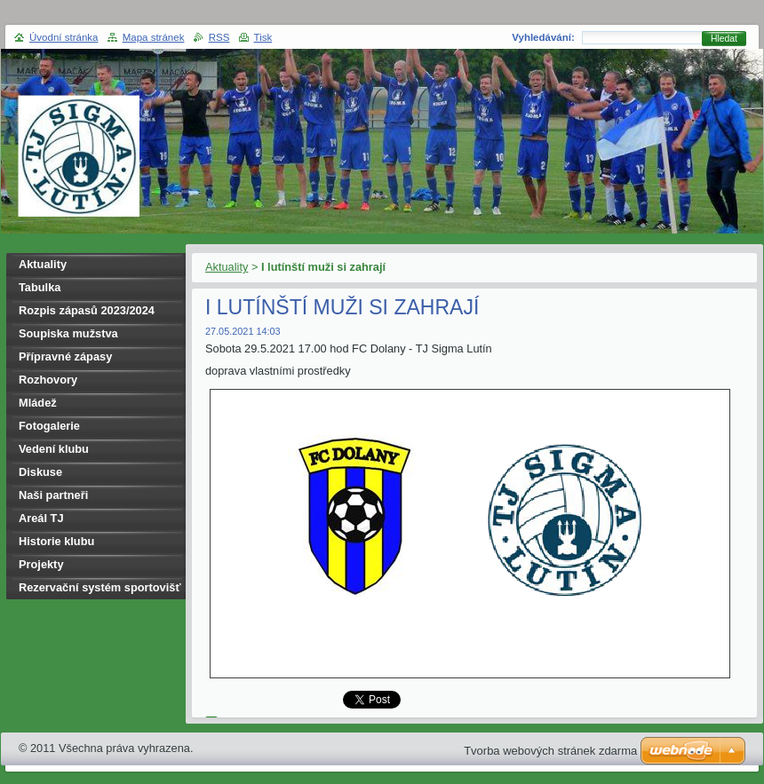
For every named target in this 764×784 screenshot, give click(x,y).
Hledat (724, 39)
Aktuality (226, 266)
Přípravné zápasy (65, 356)
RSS (219, 37)
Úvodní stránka (63, 37)
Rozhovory (48, 379)
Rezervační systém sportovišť (100, 587)
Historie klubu (56, 541)
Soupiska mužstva (68, 333)
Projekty (41, 564)
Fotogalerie (49, 425)
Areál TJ (41, 518)
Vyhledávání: (543, 37)
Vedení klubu (54, 448)
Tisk (263, 37)
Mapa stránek (154, 37)
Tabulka (39, 287)
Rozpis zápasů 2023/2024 (87, 310)
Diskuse (40, 472)
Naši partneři (53, 495)
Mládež (38, 402)
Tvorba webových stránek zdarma (550, 750)
